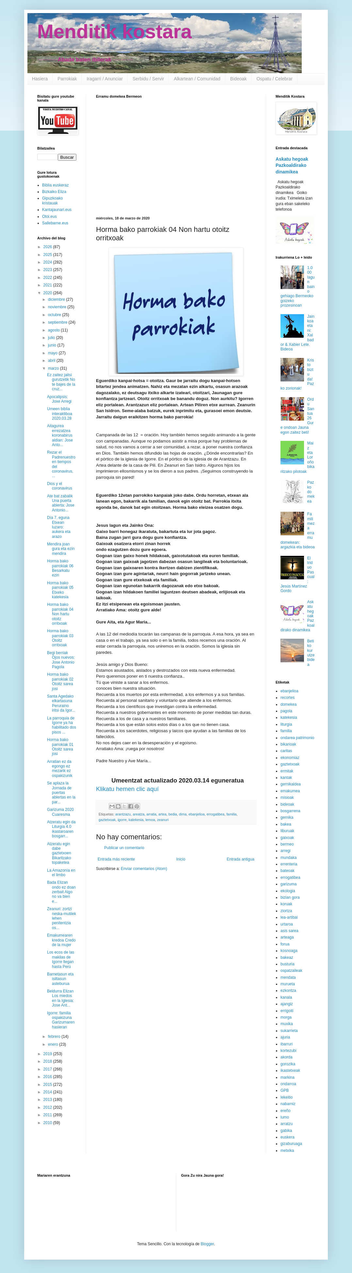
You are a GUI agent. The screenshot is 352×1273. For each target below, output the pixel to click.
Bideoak (238, 78)
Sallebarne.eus (55, 223)
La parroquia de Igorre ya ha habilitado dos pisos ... (61, 725)
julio (52, 337)
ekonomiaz (289, 757)
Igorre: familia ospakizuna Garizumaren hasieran (60, 1020)
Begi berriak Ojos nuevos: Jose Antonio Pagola (61, 660)
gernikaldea (290, 784)
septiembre (58, 322)
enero (53, 1044)
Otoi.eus (49, 216)
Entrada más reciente (116, 859)
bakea (285, 824)
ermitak (286, 771)
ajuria (285, 1037)
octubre (55, 315)
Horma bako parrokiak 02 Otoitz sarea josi (60, 681)
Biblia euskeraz (55, 185)
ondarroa (288, 1084)
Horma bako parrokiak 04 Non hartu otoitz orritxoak (60, 614)
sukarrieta (289, 1030)
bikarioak (288, 744)
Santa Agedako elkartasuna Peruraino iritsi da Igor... (61, 703)
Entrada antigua (240, 859)
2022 (48, 277)
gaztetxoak (107, 820)
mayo (53, 353)
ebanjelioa (197, 814)
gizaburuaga (291, 1143)
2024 (48, 262)
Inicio (180, 859)
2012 (48, 1107)
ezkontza (288, 990)
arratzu (286, 1123)
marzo (54, 368)
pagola (286, 711)
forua (284, 944)
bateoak (287, 870)
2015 (48, 1084)
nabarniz (288, 1104)
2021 (48, 285)
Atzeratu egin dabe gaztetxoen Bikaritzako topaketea (59, 853)
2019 (48, 1054)
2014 (48, 1092)
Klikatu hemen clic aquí (127, 788)
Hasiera (40, 78)
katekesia (136, 820)
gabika (286, 1130)
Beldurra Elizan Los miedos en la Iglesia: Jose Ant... (60, 998)
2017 (48, 1069)
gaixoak (287, 837)
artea (162, 814)
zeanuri (162, 820)
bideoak (287, 804)
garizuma (288, 884)
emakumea (290, 791)
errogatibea (216, 814)
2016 (48, 1076)
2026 (48, 247)
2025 (48, 254)
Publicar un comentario (124, 848)
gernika (286, 817)
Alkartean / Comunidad (197, 78)
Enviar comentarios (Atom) (144, 868)
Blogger (207, 1244)
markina (287, 1077)
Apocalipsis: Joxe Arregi (59, 399)
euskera (287, 1137)
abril (52, 360)
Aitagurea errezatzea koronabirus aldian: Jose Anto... (60, 435)
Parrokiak (67, 78)
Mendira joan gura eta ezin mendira (60, 549)
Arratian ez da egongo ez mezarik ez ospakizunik (59, 768)
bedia (172, 814)
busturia (287, 964)
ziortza (286, 911)
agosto (54, 330)
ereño (285, 1110)
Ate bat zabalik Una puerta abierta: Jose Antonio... (60, 503)
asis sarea (289, 930)
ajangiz (286, 1004)
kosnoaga (288, 950)
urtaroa (286, 924)
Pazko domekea (311, 492)
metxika (287, 1150)
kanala (286, 997)
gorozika (287, 1064)
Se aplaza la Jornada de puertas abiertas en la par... (61, 792)
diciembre (57, 299)
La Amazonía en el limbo (61, 872)
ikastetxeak (290, 1070)
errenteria (288, 864)
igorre (122, 820)
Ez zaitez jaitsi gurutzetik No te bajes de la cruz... (61, 382)
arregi (285, 850)
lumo (284, 1117)
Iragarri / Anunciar (105, 78)
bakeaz (286, 957)
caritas (286, 751)
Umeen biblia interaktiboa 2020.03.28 (59, 414)
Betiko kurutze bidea (311, 653)
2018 (48, 1061)
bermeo (287, 844)
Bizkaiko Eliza (54, 191)
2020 (48, 293)
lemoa (150, 820)
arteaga (287, 937)
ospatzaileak (291, 970)
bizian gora (290, 897)
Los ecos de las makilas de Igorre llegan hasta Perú (60, 959)
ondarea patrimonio (297, 737)
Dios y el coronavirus (59, 486)
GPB (284, 1090)
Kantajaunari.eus (57, 209)
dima (182, 814)
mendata (288, 977)
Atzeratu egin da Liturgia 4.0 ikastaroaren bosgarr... (61, 829)
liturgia (286, 724)
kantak (286, 777)
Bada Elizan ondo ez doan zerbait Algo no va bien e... (61, 892)
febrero (54, 1036)
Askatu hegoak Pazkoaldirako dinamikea (292, 165)
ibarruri (286, 1044)
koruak (286, 904)
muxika (286, 1024)
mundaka (288, 857)
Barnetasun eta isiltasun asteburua (60, 979)
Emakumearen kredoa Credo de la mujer (61, 940)
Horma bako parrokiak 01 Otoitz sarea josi (60, 746)
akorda (286, 1057)
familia (231, 814)
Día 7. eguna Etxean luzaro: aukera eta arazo (59, 527)
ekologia (287, 891)
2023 (48, 269)
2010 (48, 1122)
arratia (151, 814)
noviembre (57, 307)
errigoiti (286, 1010)
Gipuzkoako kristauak (52, 200)
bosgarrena (290, 811)
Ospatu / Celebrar (274, 78)
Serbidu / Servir (148, 78)
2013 (48, 1099)
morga (286, 1017)
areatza (138, 814)
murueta (287, 984)
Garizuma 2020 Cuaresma (60, 811)
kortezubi (288, 1050)
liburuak (287, 831)
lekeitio (286, 1097)
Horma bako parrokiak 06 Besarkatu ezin (60, 568)
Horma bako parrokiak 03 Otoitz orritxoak (60, 638)
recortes (287, 697)
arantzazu (123, 814)
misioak (287, 797)
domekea (288, 704)
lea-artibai (289, 917)
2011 (48, 1115)
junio (52, 345)
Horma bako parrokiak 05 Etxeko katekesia (60, 590)
